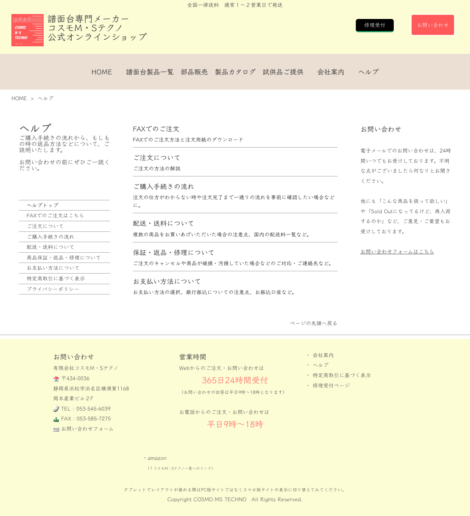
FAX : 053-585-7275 (86, 418)
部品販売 (194, 71)
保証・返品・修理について (174, 252)
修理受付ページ (331, 385)
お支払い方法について (53, 268)
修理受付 (374, 25)
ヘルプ (368, 71)
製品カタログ (235, 71)
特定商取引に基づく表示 (56, 278)
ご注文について (45, 226)
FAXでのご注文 (156, 129)
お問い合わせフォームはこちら (397, 251)
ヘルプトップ (42, 205)
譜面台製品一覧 (150, 71)
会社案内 (330, 71)
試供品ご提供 (283, 71)
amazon (157, 458)
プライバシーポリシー (53, 289)
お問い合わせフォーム (87, 429)
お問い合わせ (433, 25)
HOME (101, 71)
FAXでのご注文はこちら (55, 215)
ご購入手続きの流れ (50, 237)
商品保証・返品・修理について (64, 257)
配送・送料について (50, 247)
